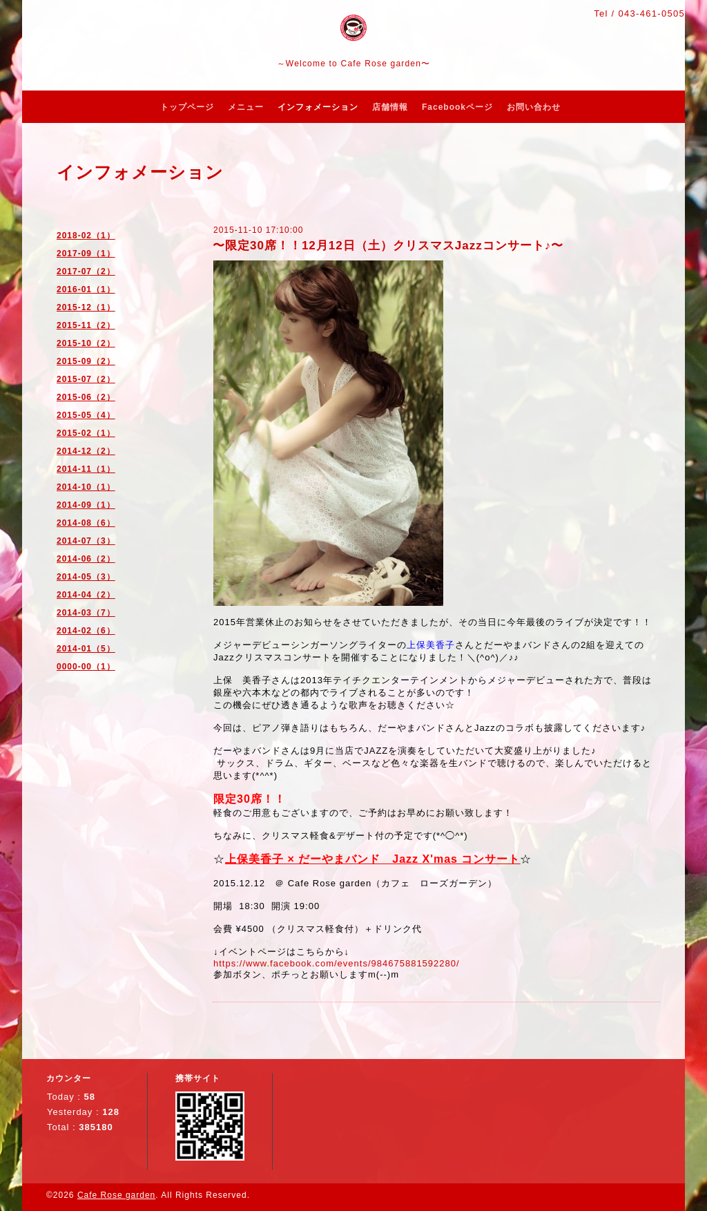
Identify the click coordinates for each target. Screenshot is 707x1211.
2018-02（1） (86, 235)
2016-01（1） (86, 289)
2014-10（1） (86, 487)
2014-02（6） (86, 631)
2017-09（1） (86, 253)
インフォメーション (318, 107)
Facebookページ (457, 107)
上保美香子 (431, 645)
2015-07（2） (86, 379)
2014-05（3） (86, 577)
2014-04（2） (86, 595)
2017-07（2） (86, 271)
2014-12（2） (86, 451)
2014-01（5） (86, 649)
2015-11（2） (86, 325)
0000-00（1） (86, 666)
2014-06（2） (86, 559)
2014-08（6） (86, 523)
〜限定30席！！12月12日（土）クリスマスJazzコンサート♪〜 (388, 245)
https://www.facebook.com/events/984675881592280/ (336, 963)
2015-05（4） (86, 415)
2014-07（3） (86, 541)
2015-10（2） (86, 343)
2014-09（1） (86, 505)
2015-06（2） (86, 397)
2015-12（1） (86, 307)
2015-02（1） (86, 433)
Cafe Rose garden (116, 1195)
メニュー (246, 107)
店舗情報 (390, 107)
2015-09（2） (86, 361)
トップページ (187, 107)
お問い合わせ (534, 107)
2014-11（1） (86, 469)
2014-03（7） (86, 613)
